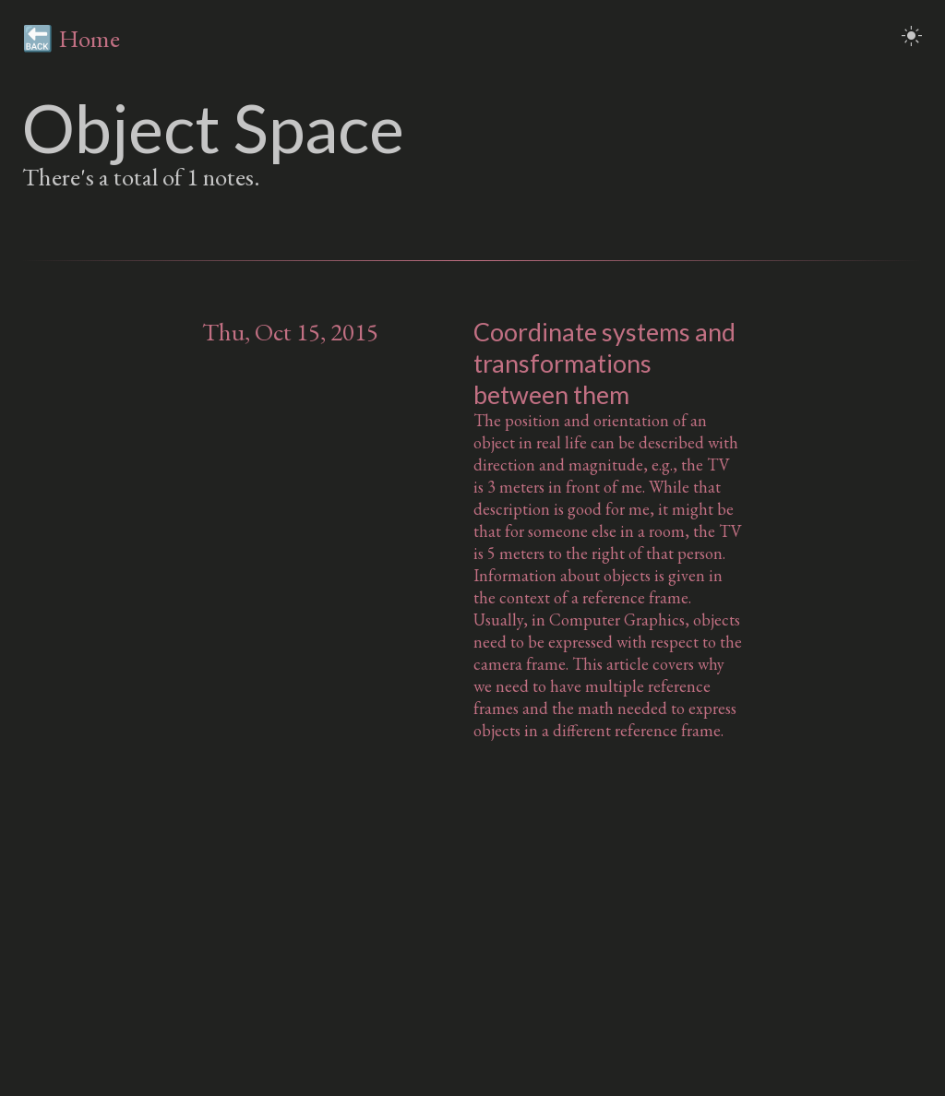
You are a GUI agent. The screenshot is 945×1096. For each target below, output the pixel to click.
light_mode (912, 36)
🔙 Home (71, 38)
